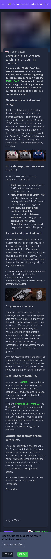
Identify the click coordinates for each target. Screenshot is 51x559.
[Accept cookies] (22, 554)
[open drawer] (3, 4)
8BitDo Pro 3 (12, 81)
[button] (13, 545)
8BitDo (25, 382)
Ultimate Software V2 (27, 403)
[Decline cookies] (7, 554)
